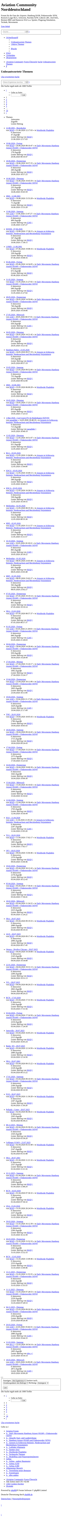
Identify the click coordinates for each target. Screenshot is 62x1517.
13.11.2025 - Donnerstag (16, 1272)
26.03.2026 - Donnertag (15, 1239)
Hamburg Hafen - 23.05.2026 (18, 350)
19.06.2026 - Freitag (14, 143)
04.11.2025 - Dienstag (15, 1307)
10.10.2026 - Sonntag (14, 541)
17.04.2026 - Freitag (14, 747)
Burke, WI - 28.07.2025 (15, 1046)
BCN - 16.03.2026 (13, 1191)
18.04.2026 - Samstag (14, 730)
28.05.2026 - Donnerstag (16, 297)
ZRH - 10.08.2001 (13, 385)
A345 (11, 214)
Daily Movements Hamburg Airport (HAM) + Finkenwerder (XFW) (32, 147)
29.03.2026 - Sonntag (14, 1221)
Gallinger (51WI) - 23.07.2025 (18, 1142)
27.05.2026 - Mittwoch (15, 315)
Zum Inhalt (5, 26)
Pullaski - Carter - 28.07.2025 (18, 1110)
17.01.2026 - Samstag (14, 1077)
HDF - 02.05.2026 (13, 523)
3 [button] (6, 102)
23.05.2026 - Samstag (14, 367)
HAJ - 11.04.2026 (13, 818)
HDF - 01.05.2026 (13, 576)
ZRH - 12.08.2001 (13, 196)
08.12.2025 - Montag (14, 1125)
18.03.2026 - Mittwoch (15, 1360)
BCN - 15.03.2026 (13, 1257)
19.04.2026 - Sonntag (14, 697)
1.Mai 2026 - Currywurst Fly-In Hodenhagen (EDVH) (27, 418)
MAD (11, 130)
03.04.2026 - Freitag (14, 1013)
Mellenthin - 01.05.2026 (15, 558)
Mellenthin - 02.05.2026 (15, 506)
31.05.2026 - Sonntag (14, 279)
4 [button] (6, 104)
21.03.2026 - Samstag (14, 1342)
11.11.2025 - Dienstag (15, 1290)
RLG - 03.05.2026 (13, 453)
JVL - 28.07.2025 (13, 982)
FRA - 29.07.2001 (13, 1061)
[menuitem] (21, 42)
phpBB (14, 1490)
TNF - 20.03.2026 (13, 714)
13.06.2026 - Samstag (14, 211)
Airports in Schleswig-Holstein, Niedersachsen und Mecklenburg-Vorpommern (30, 232)
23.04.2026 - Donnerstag (16, 679)
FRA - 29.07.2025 (13, 919)
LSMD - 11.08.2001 (14, 247)
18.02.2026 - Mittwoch (15, 901)
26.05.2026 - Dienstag (15, 332)
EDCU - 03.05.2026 (14, 471)
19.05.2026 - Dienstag (15, 400)
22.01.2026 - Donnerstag (16, 965)
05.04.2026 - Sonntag (14, 884)
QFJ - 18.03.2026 (13, 851)
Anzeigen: (14, 1380)
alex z (11, 1344)
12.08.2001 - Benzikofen (16, 128)
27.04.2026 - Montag (14, 662)
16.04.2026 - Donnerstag (16, 765)
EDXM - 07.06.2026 (14, 229)
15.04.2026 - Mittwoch (15, 783)
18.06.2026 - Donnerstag (16, 161)
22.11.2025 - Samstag (14, 1173)
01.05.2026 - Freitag (14, 627)
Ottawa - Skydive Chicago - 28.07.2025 (22, 949)
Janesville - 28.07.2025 (15, 1031)
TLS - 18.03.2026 (13, 835)
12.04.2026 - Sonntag (14, 800)
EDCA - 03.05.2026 (14, 488)
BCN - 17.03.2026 (13, 998)
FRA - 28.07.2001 (13, 1158)
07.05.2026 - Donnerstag (16, 594)
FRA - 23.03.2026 (13, 611)
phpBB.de (28, 1494)
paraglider (13, 420)
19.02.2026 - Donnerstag (16, 866)
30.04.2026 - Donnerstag (16, 644)
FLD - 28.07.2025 (13, 1094)
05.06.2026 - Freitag (14, 262)
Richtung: (39, 1383)
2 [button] (6, 100)
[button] (6, 90)
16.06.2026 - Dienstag (15, 178)
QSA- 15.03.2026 (13, 1206)
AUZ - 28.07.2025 (13, 934)
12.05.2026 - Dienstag (15, 435)
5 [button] (6, 106)
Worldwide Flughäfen (45, 130)
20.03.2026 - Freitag (14, 1325)
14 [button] (7, 111)
